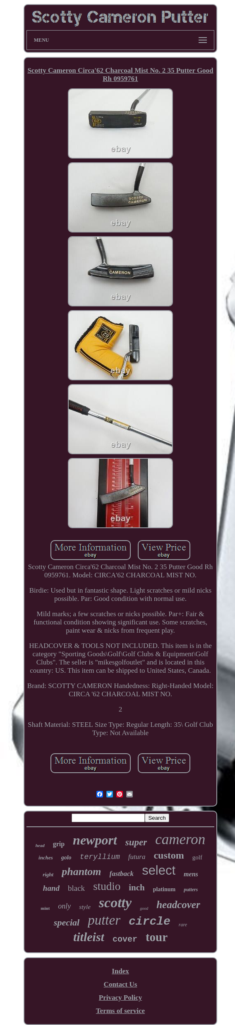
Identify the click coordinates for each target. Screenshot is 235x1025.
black (76, 888)
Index (120, 971)
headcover (178, 904)
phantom (81, 872)
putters (191, 889)
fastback (122, 874)
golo (66, 857)
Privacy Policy (120, 997)
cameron (180, 839)
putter (104, 920)
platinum (164, 889)
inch (137, 887)
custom (168, 855)
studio (106, 886)
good (144, 908)
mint (45, 908)
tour (157, 937)
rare (183, 925)
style (85, 907)
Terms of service (120, 1011)
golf (197, 857)
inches (45, 857)
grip (59, 843)
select (158, 870)
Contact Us (120, 984)
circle (149, 921)
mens (191, 874)
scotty (115, 902)
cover (125, 939)
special (66, 922)
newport (95, 840)
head (40, 845)
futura (137, 857)
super (136, 842)
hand (51, 888)
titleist (88, 937)
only (64, 906)
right (48, 874)
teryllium (100, 857)
